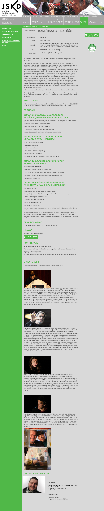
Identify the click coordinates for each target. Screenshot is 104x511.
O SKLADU (26, 22)
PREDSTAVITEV (7, 29)
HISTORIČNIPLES (34, 22)
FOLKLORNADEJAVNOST (51, 22)
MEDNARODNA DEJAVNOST (75, 16)
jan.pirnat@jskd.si (60, 489)
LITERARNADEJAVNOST (75, 22)
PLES (42, 22)
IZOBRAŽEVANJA (7, 34)
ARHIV (4, 45)
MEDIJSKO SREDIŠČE (90, 16)
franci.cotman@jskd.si (61, 499)
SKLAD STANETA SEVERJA (10, 40)
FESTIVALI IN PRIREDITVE (10, 31)
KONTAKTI (39, 16)
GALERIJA (5, 43)
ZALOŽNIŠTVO (6, 37)
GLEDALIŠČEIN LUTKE (84, 22)
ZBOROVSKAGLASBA (67, 22)
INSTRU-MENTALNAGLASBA (59, 21)
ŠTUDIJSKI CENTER (28, 16)
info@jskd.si (9, 23)
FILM (100, 22)
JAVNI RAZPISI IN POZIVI (58, 16)
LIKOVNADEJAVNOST (92, 22)
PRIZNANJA (46, 16)
